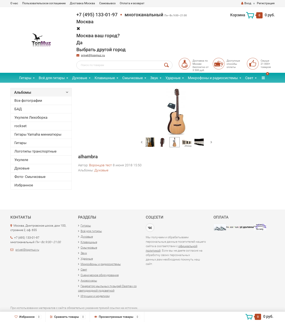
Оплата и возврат (132, 3)
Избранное (23, 185)
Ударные (172, 78)
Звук (154, 78)
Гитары (25, 78)
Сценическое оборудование (100, 275)
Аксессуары (89, 280)
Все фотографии (28, 100)
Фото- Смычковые (29, 177)
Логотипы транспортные (35, 151)
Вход (246, 3)
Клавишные (105, 78)
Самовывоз (107, 3)
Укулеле (21, 160)
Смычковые (132, 78)
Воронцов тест (100, 165)
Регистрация (266, 3)
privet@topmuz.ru (93, 55)
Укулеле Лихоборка (30, 117)
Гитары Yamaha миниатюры (37, 134)
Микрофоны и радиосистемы (213, 78)
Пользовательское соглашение (44, 3)
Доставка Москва (82, 3)
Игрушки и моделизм (95, 296)
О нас (14, 3)
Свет (249, 78)
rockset (20, 126)
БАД (18, 109)
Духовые (79, 78)
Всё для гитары (52, 78)
